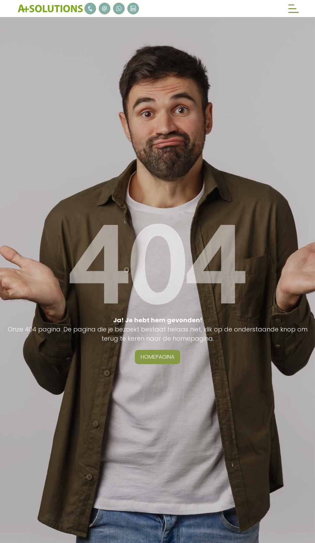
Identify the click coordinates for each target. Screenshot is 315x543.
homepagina (157, 357)
